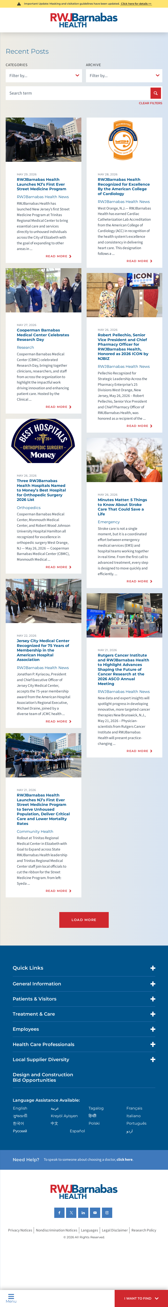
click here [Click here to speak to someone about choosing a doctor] (125, 1159)
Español (77, 1131)
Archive (93, 65)
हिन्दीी (92, 1115)
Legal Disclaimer (115, 1230)
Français (134, 1108)
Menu (11, 1298)
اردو (129, 1131)
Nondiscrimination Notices (56, 1230)
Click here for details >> (136, 3)
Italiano (133, 1115)
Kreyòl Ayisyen (64, 1115)
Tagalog (96, 1108)
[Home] (84, 20)
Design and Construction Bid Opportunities (43, 1077)
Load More (84, 920)
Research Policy (143, 1230)
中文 (54, 1123)
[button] (141, 1298)
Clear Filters (150, 103)
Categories (17, 65)
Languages (89, 1230)
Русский (20, 1131)
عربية (55, 1108)
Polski (94, 1123)
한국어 (18, 1123)
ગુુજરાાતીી (20, 1115)
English (20, 1108)
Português (136, 1123)
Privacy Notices (20, 1230)
